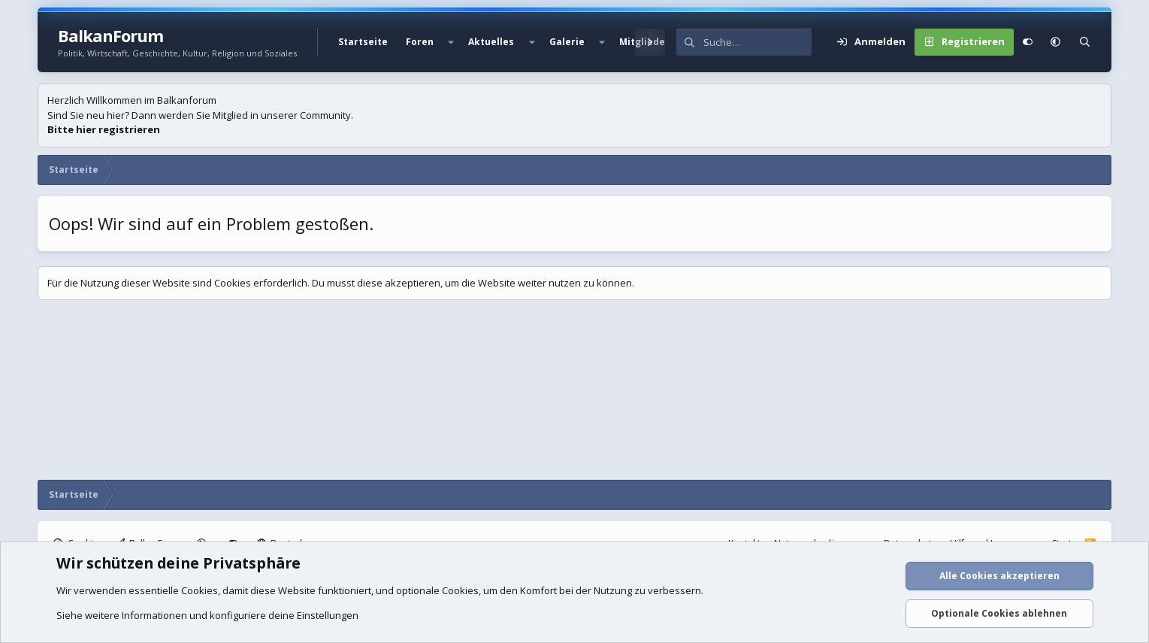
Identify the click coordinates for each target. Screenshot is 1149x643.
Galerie (567, 41)
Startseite (363, 41)
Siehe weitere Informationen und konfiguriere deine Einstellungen (207, 615)
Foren (420, 41)
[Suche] (757, 42)
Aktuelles (491, 41)
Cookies (199, 590)
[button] (451, 42)
